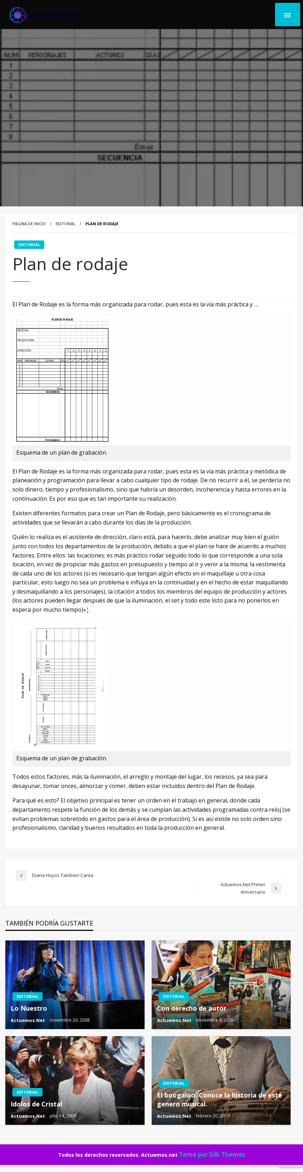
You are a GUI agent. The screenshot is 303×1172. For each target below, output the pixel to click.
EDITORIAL (65, 223)
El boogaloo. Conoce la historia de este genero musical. (219, 1099)
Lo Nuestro (29, 1008)
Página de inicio (29, 223)
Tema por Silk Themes (212, 1154)
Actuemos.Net (28, 1020)
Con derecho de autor (191, 1008)
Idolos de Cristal (36, 1104)
